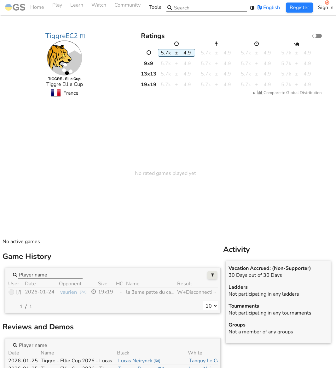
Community (127, 7)
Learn (76, 7)
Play (57, 7)
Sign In (325, 7)
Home (24, 7)
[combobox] (50, 274)
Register (299, 7)
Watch (98, 7)
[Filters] (212, 275)
